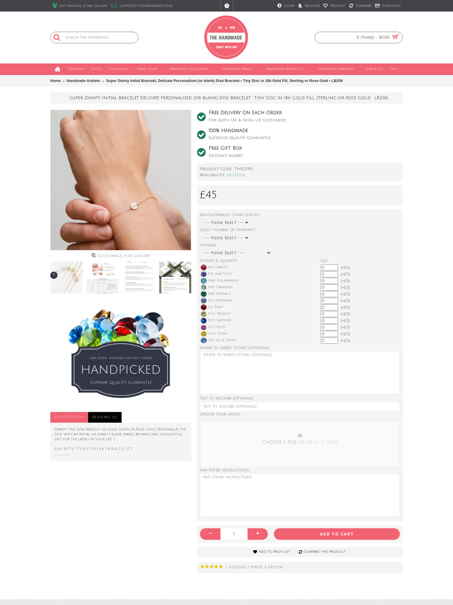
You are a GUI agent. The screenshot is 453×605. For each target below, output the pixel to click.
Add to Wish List (274, 552)
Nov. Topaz (214, 334)
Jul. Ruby (212, 307)
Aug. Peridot (216, 314)
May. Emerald (216, 294)
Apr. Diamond (217, 287)
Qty (324, 261)
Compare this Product (325, 552)
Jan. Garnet (214, 267)
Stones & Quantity (218, 261)
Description (69, 417)
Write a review (266, 567)
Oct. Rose (213, 327)
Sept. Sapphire (216, 320)
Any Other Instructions (224, 470)
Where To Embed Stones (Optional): (235, 348)
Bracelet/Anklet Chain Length (229, 215)
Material (208, 245)
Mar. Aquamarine (220, 281)
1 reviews (236, 567)
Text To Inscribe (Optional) (226, 398)
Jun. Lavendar (216, 301)
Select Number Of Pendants (227, 230)
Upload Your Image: (220, 414)
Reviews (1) (104, 417)
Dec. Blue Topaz (218, 340)
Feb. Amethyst (217, 274)
